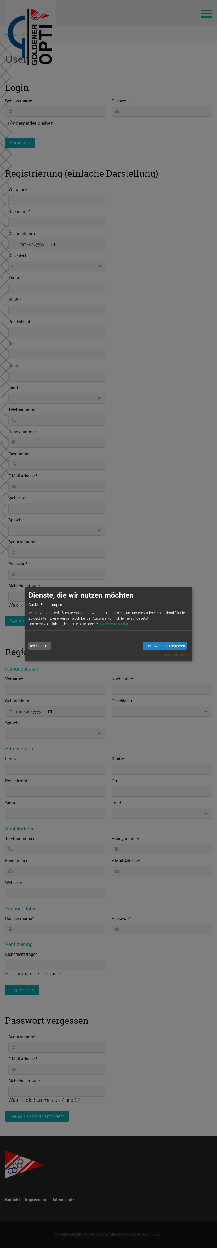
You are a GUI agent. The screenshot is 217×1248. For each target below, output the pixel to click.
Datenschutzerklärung (117, 624)
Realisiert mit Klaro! (174, 654)
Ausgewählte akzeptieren (164, 645)
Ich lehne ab (39, 645)
